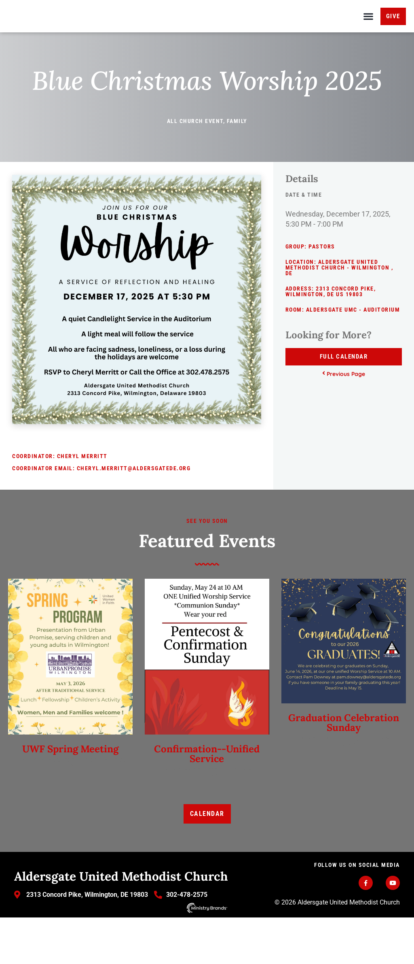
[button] (368, 40)
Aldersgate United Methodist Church (121, 923)
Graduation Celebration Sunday (343, 770)
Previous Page (343, 421)
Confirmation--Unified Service (207, 801)
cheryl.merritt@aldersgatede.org (134, 515)
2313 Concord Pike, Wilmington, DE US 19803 (330, 339)
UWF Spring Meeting (70, 796)
